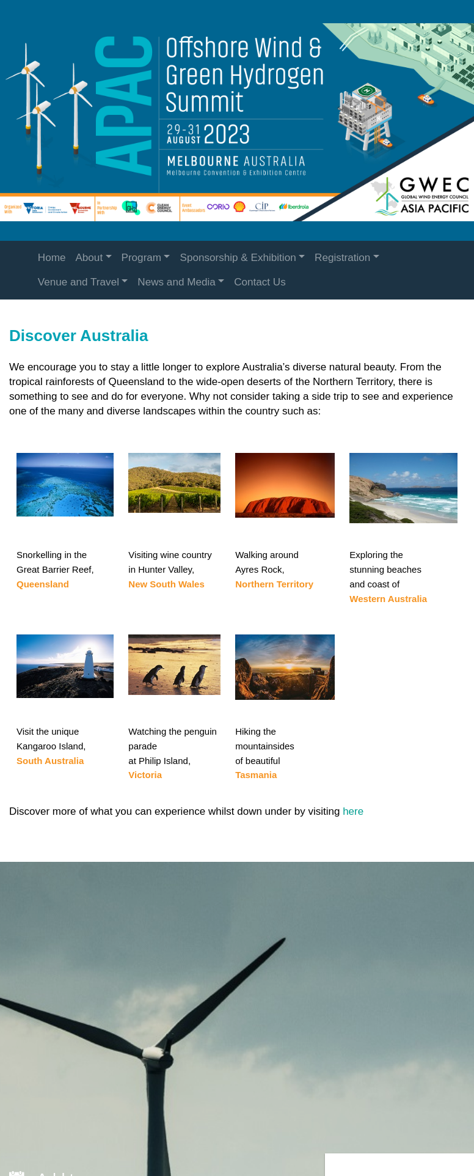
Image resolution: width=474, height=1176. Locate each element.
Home (52, 257)
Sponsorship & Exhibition (238, 257)
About (89, 257)
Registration (342, 257)
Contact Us (260, 282)
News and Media (176, 282)
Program (142, 257)
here (353, 811)
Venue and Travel (78, 282)
